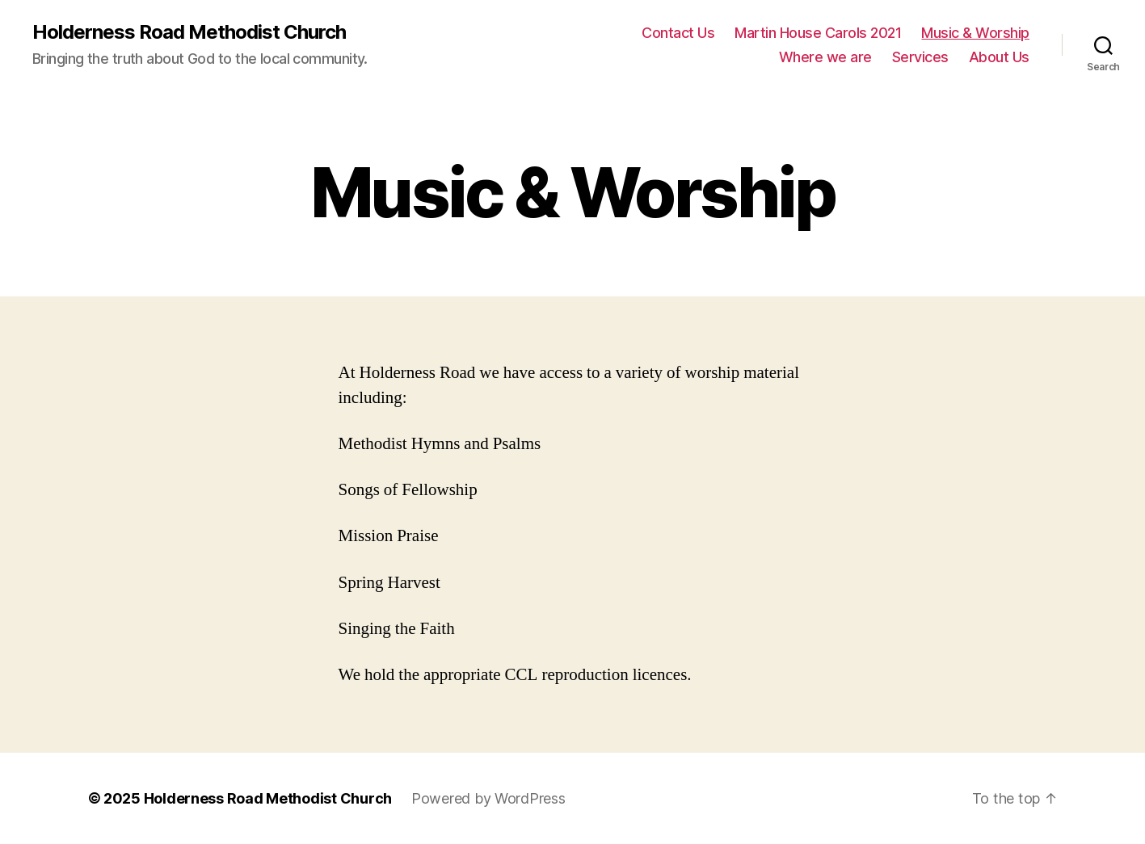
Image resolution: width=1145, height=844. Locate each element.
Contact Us (678, 32)
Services (920, 56)
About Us (999, 56)
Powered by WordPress (488, 798)
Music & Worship (975, 32)
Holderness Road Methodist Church (189, 32)
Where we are (825, 56)
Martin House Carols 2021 (818, 32)
